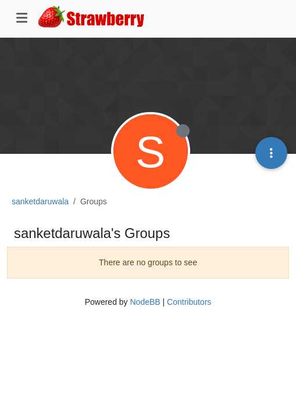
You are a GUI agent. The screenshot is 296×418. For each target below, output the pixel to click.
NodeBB (145, 302)
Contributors (189, 302)
